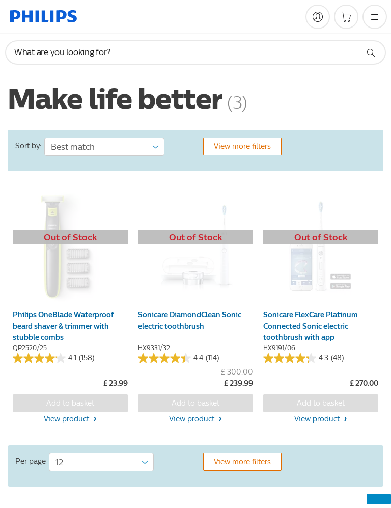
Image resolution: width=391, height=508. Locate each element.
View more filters (242, 146)
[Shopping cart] (346, 17)
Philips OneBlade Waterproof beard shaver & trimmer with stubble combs (63, 326)
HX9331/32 (154, 348)
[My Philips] (317, 17)
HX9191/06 (279, 348)
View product (67, 419)
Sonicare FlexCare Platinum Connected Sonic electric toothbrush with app (310, 326)
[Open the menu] (374, 17)
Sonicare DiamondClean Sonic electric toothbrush (189, 321)
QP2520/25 (30, 348)
